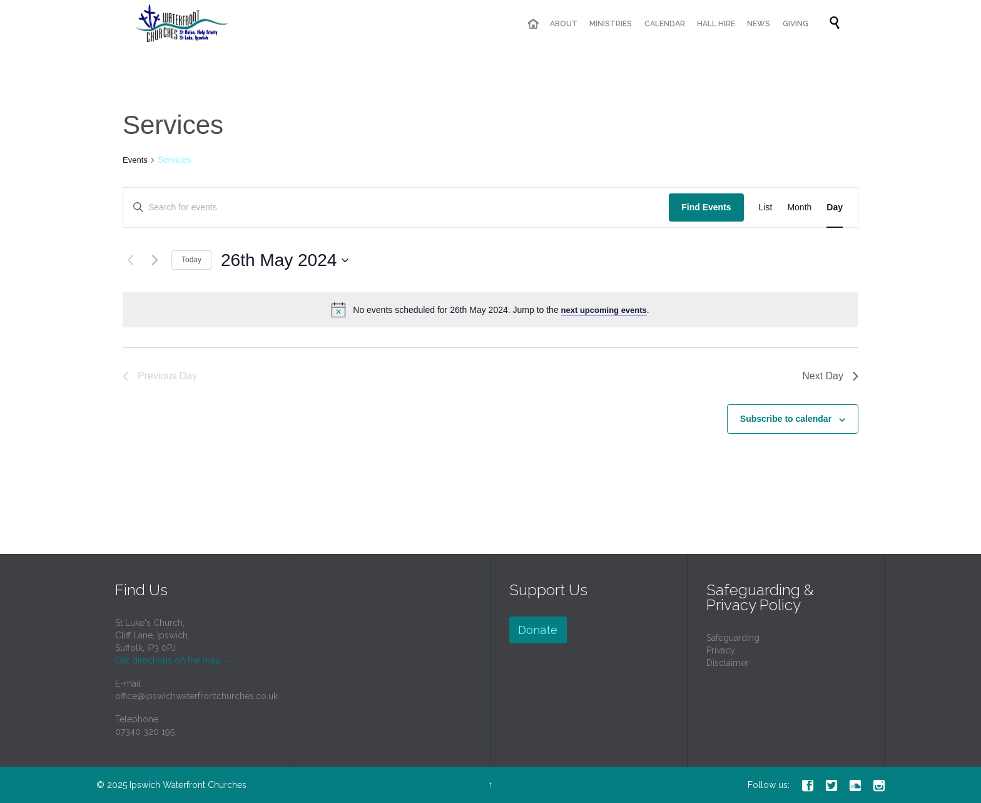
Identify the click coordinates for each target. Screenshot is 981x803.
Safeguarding (733, 638)
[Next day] (154, 260)
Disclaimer (727, 663)
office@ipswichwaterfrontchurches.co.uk (196, 696)
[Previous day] (130, 260)
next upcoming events (604, 310)
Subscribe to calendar (785, 419)
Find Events (706, 207)
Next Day (830, 376)
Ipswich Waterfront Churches (188, 785)
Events (135, 160)
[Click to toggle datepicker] (284, 260)
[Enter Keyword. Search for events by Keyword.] (396, 207)
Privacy (720, 650)
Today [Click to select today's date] (191, 259)
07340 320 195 (145, 732)
